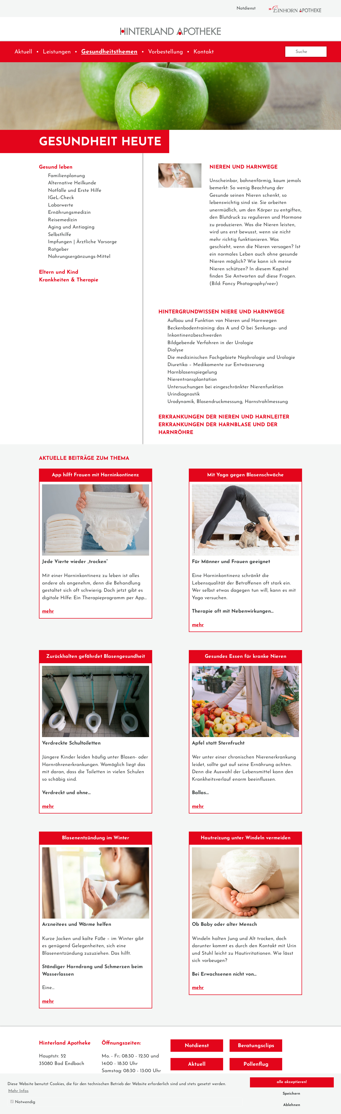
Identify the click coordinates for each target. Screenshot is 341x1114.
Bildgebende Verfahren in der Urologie (210, 343)
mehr (48, 611)
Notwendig (22, 1102)
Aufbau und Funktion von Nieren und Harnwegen (222, 320)
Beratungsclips (256, 1045)
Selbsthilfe (59, 234)
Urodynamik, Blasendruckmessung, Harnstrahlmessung (227, 401)
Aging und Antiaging (71, 227)
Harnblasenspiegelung (192, 372)
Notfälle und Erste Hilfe (74, 190)
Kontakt (203, 52)
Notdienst (246, 8)
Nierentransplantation (192, 379)
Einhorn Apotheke (299, 8)
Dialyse (175, 350)
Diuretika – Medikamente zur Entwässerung (215, 364)
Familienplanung (66, 175)
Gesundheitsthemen (109, 52)
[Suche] (306, 51)
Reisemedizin (62, 220)
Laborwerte (60, 205)
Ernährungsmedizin (69, 212)
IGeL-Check (61, 197)
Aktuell (23, 52)
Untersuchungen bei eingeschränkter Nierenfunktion (225, 387)
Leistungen (57, 52)
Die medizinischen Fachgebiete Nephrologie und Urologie (231, 357)
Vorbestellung (165, 52)
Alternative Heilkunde (72, 183)
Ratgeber (58, 249)
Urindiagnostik (183, 394)
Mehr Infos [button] (18, 1091)
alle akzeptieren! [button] (292, 1082)
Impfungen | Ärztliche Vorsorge (82, 242)
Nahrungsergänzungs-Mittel (79, 256)
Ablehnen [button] (291, 1105)
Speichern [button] (291, 1094)
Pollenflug (256, 1064)
